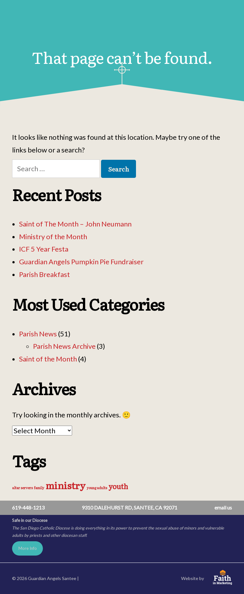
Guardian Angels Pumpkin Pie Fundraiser (81, 261)
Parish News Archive (64, 346)
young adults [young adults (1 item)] (97, 487)
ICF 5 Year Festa (43, 249)
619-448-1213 (28, 507)
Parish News (38, 333)
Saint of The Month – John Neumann (75, 223)
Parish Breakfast (44, 274)
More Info (27, 548)
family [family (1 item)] (39, 487)
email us (223, 507)
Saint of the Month (48, 358)
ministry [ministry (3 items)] (65, 485)
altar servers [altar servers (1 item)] (22, 487)
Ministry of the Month (53, 236)
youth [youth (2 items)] (118, 486)
